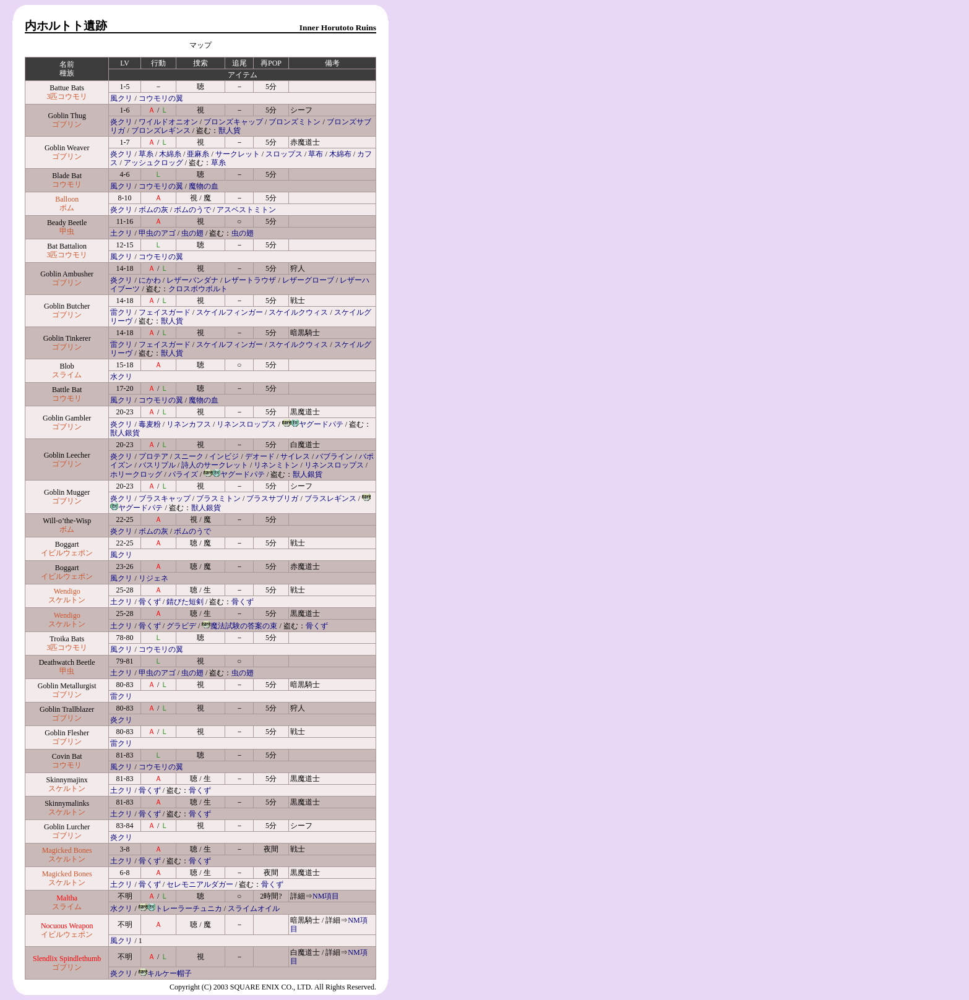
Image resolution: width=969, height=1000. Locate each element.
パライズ (183, 474)
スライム (67, 374)
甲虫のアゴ (157, 233)
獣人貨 (229, 130)
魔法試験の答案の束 (243, 626)
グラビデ (181, 626)
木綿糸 (170, 154)
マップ (200, 45)
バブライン (334, 456)
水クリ (121, 376)
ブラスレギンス (330, 498)
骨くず (150, 601)
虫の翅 (192, 233)
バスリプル (157, 465)
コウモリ (67, 184)
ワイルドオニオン (168, 122)
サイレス (295, 456)
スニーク (189, 456)
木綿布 (340, 154)
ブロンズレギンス (161, 130)
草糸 (146, 154)
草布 (315, 154)
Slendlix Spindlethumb (67, 958)
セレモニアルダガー (199, 884)
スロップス (284, 154)
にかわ (150, 280)
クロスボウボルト (198, 288)
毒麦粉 (150, 424)
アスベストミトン (246, 209)
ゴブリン (67, 124)
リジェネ (153, 578)
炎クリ (121, 122)
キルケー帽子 (169, 973)
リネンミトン (276, 465)
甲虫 (66, 231)
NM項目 (325, 896)
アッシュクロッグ (153, 162)
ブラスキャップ (165, 498)
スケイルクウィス (298, 312)
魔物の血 (203, 186)
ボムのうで (192, 209)
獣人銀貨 (125, 433)
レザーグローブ (308, 280)
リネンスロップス (246, 424)
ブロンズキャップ (233, 122)
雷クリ (121, 312)
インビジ (224, 456)
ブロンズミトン (295, 122)
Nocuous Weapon (67, 925)
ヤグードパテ (321, 424)
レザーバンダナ (192, 280)
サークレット (237, 154)
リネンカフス (188, 424)
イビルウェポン (67, 553)
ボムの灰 (153, 209)
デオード (260, 456)
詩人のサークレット (214, 465)
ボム (66, 207)
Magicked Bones (67, 850)
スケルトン (66, 600)
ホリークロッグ (136, 474)
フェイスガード (165, 312)
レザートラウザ (250, 280)
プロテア (153, 456)
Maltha (66, 898)
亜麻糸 (198, 154)
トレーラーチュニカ (188, 908)
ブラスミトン (218, 498)
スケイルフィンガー (229, 312)
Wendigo (67, 591)
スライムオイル (254, 908)
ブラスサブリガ (272, 498)
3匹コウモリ (66, 96)
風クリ (121, 98)
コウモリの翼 (161, 98)
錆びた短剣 (185, 601)
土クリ (121, 233)
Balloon (67, 199)
